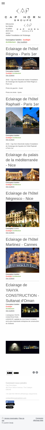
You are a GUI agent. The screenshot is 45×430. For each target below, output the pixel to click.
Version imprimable (10, 418)
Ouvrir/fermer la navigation (22, 3)
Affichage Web (38, 420)
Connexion (39, 418)
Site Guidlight (22, 42)
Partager (10, 402)
